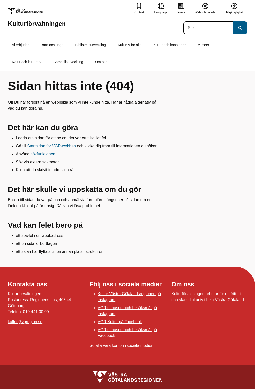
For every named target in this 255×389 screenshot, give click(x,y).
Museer (203, 45)
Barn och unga (52, 45)
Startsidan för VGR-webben (51, 146)
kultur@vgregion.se (25, 322)
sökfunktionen (43, 154)
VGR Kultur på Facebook (120, 322)
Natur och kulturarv (26, 62)
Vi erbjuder (20, 45)
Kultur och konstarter (169, 45)
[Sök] (208, 27)
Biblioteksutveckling (90, 45)
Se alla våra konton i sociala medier (121, 345)
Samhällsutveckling (68, 62)
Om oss (101, 62)
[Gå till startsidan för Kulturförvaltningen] (37, 17)
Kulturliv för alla (130, 45)
